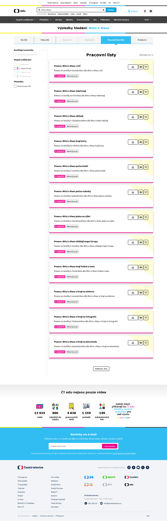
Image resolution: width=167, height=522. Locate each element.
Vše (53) (24, 40)
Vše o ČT (116, 3)
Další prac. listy (101, 370)
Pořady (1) (142, 40)
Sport (76, 3)
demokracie (67, 14)
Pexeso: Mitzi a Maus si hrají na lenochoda (75, 343)
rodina (88, 14)
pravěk (94, 14)
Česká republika (79, 14)
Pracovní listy (83, 20)
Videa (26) (45, 40)
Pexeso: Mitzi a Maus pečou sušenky (72, 192)
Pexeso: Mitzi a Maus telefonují (70, 92)
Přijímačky (105, 20)
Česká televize (52, 3)
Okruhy (58, 20)
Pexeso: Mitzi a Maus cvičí (67, 67)
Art (110, 3)
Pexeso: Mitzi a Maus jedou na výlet (72, 217)
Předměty (44, 20)
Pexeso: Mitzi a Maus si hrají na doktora (74, 292)
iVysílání (83, 3)
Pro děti (103, 3)
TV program (93, 3)
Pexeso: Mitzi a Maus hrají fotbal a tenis (74, 267)
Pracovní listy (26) (116, 40)
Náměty (69, 20)
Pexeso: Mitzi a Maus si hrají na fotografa (75, 317)
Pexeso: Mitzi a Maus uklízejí (68, 117)
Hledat (95, 10)
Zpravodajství (66, 3)
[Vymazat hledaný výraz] (88, 10)
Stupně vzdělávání (24, 20)
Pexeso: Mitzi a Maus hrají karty (70, 142)
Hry (95, 20)
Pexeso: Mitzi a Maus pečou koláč (71, 167)
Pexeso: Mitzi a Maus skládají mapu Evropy (76, 242)
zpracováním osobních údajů (124, 454)
